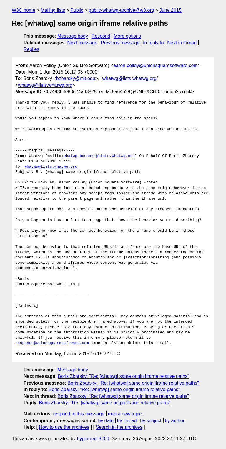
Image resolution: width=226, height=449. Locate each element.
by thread (127, 420)
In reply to (153, 42)
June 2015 (170, 10)
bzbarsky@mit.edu (75, 78)
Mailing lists (53, 10)
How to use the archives (64, 427)
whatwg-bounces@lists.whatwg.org (99, 156)
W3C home (23, 10)
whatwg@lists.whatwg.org (129, 78)
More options (127, 36)
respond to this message (78, 413)
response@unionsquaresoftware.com (52, 343)
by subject (150, 420)
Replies (31, 49)
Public (76, 10)
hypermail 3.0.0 (93, 438)
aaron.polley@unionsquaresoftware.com (155, 65)
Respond (101, 36)
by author (175, 420)
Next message (82, 42)
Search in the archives (119, 427)
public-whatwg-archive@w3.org (121, 10)
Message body (72, 36)
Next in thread (182, 42)
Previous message (120, 42)
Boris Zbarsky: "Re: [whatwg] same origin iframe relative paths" (123, 376)
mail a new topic (125, 413)
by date (105, 420)
